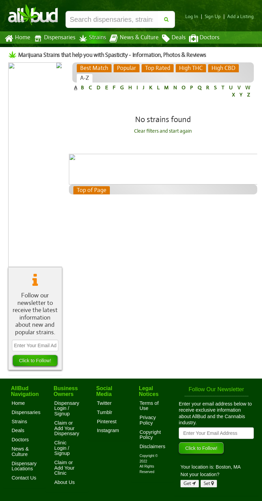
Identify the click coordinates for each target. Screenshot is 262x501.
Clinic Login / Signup (62, 448)
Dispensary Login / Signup (66, 408)
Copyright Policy (150, 434)
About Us (64, 482)
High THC (190, 68)
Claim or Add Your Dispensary (66, 428)
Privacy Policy (148, 420)
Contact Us (24, 478)
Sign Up (214, 16)
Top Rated (156, 68)
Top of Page (91, 190)
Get (190, 483)
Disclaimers (152, 446)
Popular (126, 68)
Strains (90, 38)
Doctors (198, 38)
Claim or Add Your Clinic (64, 468)
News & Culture (130, 38)
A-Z (84, 78)
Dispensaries (53, 38)
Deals (168, 38)
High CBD (222, 68)
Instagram (108, 430)
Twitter (104, 403)
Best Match (94, 68)
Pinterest (107, 421)
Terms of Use (149, 405)
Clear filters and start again (163, 131)
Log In (194, 16)
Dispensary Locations (24, 466)
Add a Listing (241, 16)
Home (17, 38)
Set (209, 483)
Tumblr (104, 412)
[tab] (94, 68)
